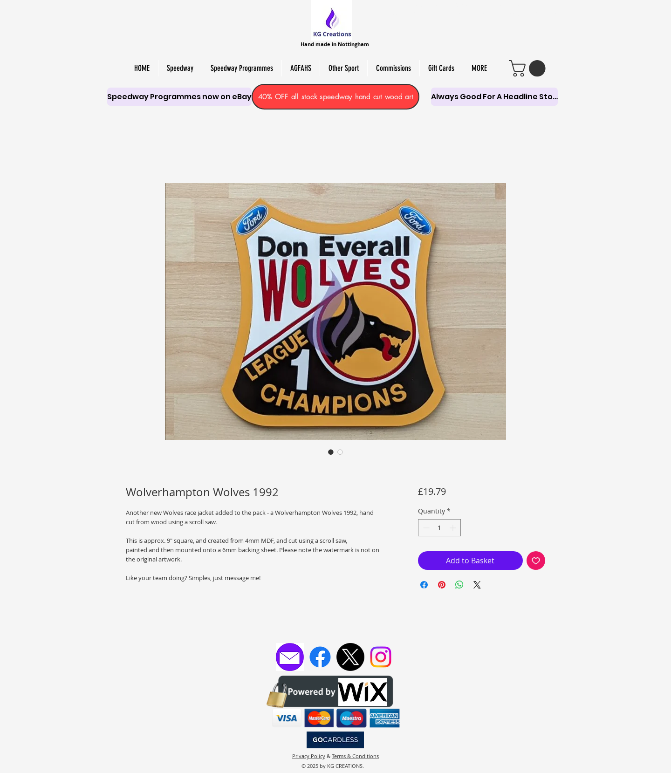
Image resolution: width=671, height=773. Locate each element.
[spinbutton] (439, 528)
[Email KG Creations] (290, 657)
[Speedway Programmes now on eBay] (179, 97)
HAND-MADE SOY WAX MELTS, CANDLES (466, 5)
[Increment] (453, 528)
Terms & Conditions (355, 755)
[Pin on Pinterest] (441, 584)
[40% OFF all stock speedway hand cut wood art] (335, 96)
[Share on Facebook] (424, 584)
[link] (529, 68)
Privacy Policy (308, 755)
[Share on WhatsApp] (459, 584)
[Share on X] (477, 584)
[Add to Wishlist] (536, 560)
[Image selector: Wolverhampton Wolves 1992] (331, 452)
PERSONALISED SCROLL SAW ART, (419, 13)
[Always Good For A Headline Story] (494, 97)
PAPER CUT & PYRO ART (527, 13)
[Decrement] (425, 528)
